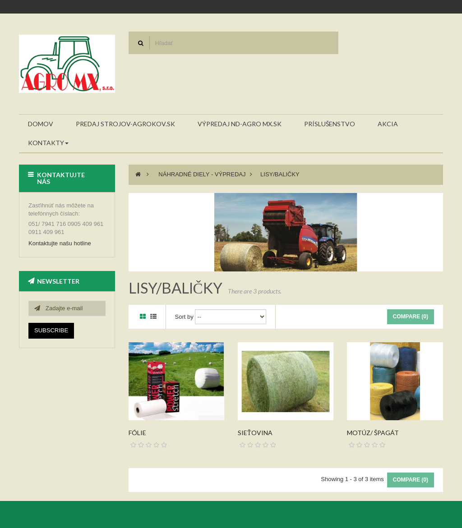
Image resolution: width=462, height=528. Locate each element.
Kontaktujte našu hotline (59, 243)
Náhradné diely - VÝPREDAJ (201, 174)
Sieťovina (255, 432)
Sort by (184, 316)
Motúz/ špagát (373, 432)
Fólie (137, 432)
